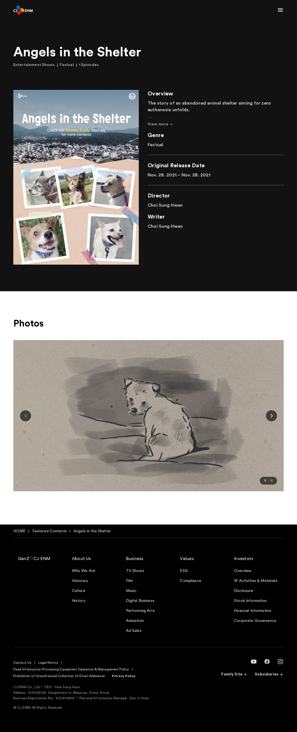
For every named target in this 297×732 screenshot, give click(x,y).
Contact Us (22, 662)
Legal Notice (48, 662)
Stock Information (250, 601)
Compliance (190, 581)
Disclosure (243, 591)
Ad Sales (134, 631)
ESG (184, 571)
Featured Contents (49, 531)
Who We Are (83, 571)
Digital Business (140, 601)
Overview (242, 571)
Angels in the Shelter (92, 531)
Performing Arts (140, 611)
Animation (135, 621)
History (78, 601)
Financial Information (252, 611)
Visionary (80, 581)
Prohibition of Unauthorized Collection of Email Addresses (59, 676)
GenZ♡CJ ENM (34, 558)
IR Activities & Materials (256, 581)
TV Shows (135, 571)
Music (131, 591)
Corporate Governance (255, 621)
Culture (78, 591)
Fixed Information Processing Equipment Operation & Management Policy (71, 669)
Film (129, 581)
